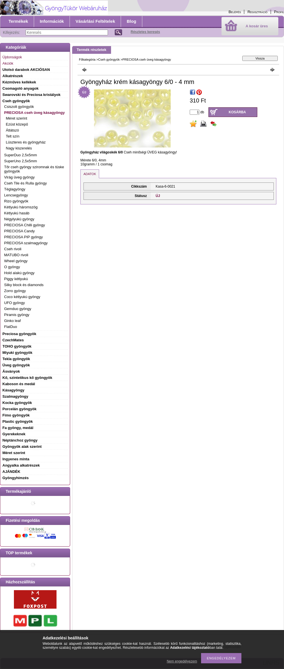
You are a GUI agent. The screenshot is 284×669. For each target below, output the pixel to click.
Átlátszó (12, 130)
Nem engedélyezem (182, 661)
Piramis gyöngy (17, 315)
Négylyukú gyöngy (19, 219)
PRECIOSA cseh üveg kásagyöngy (146, 59)
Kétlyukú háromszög (21, 207)
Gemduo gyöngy (17, 309)
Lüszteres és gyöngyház (26, 142)
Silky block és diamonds (24, 285)
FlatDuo (10, 327)
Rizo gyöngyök (16, 201)
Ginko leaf (12, 321)
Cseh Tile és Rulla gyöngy (25, 183)
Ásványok (11, 371)
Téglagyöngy (14, 189)
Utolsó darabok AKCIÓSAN (26, 69)
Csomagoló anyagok (21, 88)
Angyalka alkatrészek (21, 465)
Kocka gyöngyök (17, 403)
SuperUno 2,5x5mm (20, 161)
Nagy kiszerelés (19, 148)
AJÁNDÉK (11, 471)
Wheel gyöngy (16, 261)
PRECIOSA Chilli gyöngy (24, 225)
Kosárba (237, 112)
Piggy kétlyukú (16, 279)
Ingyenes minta (16, 459)
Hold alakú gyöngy (19, 273)
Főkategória (87, 59)
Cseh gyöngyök (109, 59)
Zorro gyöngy (15, 291)
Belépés (235, 12)
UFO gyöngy (14, 303)
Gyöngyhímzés (16, 478)
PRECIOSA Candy (19, 231)
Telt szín (13, 136)
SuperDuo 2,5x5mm (20, 155)
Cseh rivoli (13, 249)
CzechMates (13, 340)
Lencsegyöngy (16, 195)
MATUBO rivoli (16, 255)
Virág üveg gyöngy (19, 177)
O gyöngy (12, 267)
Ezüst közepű (17, 124)
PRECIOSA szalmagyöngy (26, 243)
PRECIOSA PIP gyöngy (23, 237)
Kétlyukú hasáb (17, 213)
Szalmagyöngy (15, 396)
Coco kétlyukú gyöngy (22, 297)
